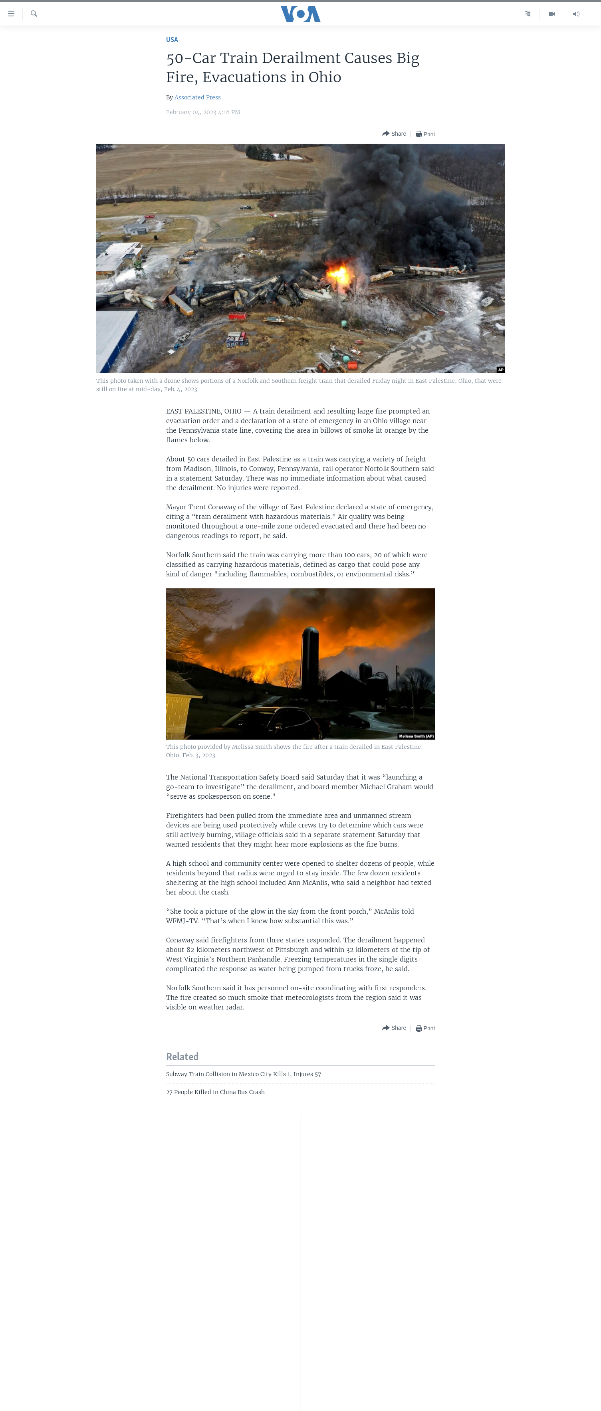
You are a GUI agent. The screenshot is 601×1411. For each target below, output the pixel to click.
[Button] (394, 134)
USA (172, 40)
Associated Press (198, 97)
